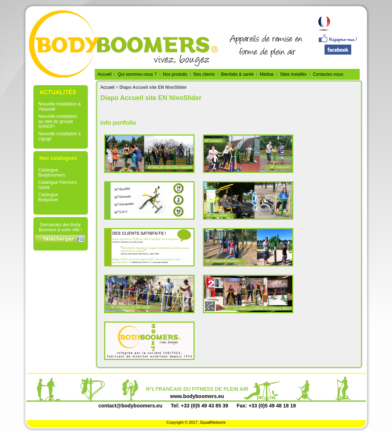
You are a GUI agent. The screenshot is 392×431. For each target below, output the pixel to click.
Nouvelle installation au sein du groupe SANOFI (57, 121)
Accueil (108, 87)
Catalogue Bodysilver (48, 197)
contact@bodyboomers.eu (130, 406)
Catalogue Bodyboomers (51, 172)
